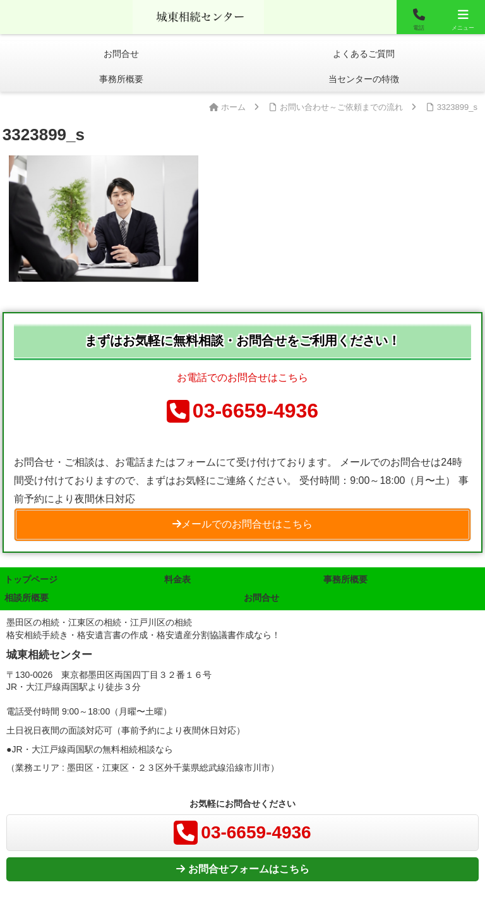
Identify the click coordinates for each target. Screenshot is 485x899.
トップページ (30, 579)
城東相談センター (198, 15)
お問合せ (261, 598)
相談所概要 (26, 598)
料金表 (177, 579)
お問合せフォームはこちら (242, 869)
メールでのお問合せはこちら (242, 524)
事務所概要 (345, 579)
